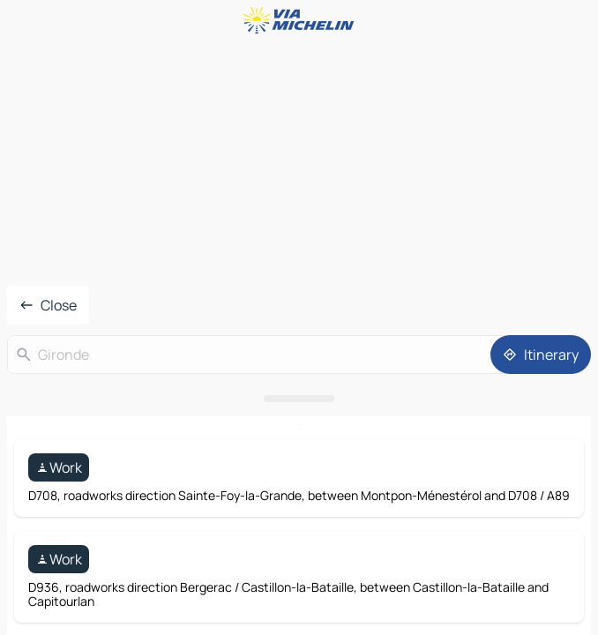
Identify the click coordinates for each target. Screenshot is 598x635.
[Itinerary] (540, 354)
